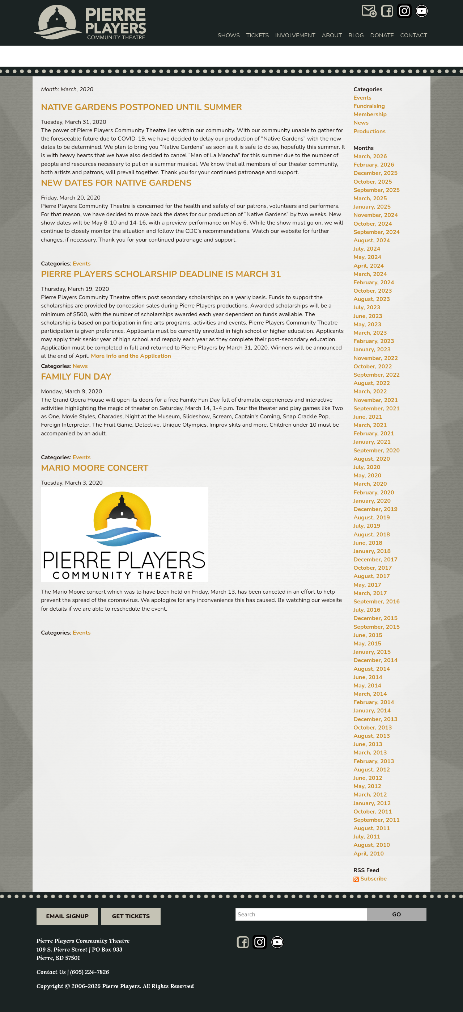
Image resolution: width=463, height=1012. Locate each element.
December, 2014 (375, 660)
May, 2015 (367, 644)
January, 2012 (372, 803)
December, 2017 (375, 560)
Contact (414, 35)
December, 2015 (375, 618)
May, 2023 (367, 325)
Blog (356, 35)
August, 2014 (371, 669)
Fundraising (369, 106)
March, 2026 (370, 156)
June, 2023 (367, 316)
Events (82, 264)
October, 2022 (372, 367)
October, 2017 (372, 568)
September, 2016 (376, 602)
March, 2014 (370, 694)
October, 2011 (372, 812)
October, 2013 (372, 728)
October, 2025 (372, 182)
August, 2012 (371, 770)
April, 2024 (368, 266)
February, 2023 (373, 341)
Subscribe (373, 879)
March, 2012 (370, 795)
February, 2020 (373, 493)
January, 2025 (372, 207)
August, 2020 (371, 459)
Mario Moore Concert (94, 468)
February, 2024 (373, 283)
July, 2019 (366, 526)
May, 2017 (367, 585)
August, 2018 (371, 535)
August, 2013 (371, 736)
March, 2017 (370, 593)
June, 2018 (367, 543)
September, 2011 (376, 820)
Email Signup (67, 916)
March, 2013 (370, 753)
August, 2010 (371, 845)
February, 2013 (373, 761)
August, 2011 (371, 828)
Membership (370, 114)
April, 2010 (368, 854)
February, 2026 (373, 165)
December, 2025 (375, 173)
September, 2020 (376, 451)
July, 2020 (366, 467)
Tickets (257, 35)
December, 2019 (375, 509)
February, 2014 (373, 702)
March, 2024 (370, 274)
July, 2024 (366, 249)
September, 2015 (376, 627)
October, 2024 (372, 224)
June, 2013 (367, 744)
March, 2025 (370, 198)
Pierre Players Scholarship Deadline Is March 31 (161, 274)
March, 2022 (370, 392)
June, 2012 (367, 778)
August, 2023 (371, 299)
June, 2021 (367, 417)
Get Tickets (131, 916)
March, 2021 (370, 425)
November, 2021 (375, 400)
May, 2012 (367, 786)
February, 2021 (373, 434)
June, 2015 (367, 635)
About (332, 35)
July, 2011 (366, 837)
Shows (229, 35)
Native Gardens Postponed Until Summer (141, 107)
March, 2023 (370, 333)
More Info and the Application (131, 356)
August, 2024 (371, 240)
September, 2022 (376, 375)
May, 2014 (367, 686)
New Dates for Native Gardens (116, 183)
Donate (382, 35)
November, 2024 (375, 215)
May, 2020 (367, 476)
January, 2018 (372, 551)
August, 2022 (371, 383)
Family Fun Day (76, 376)
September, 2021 (376, 409)
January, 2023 (372, 350)
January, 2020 (372, 501)
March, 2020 (370, 484)
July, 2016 (366, 610)
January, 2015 (372, 652)
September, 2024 (376, 232)
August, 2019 (371, 518)
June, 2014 (367, 677)
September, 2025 (376, 190)
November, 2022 (375, 358)
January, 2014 (372, 711)
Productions (369, 131)
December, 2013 (375, 719)
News (80, 366)
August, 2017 (371, 576)
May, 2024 (367, 257)
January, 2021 (372, 442)
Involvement (295, 35)
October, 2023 (372, 291)
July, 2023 (366, 307)
